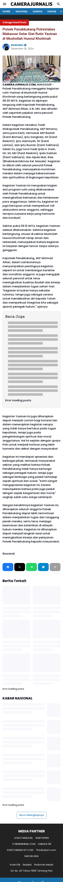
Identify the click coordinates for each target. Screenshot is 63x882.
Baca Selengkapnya (31, 815)
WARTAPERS (42, 838)
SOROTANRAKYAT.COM (20, 850)
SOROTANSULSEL (23, 838)
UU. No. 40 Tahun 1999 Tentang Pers (32, 870)
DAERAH (37, 11)
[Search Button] (58, 4)
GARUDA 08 (44, 844)
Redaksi (27, 864)
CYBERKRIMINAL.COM (23, 844)
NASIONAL (22, 11)
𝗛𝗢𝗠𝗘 (7, 11)
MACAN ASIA (31, 856)
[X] (19, 567)
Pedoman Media (43, 864)
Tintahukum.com (46, 850)
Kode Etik (15, 864)
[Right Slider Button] (59, 11)
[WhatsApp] (43, 567)
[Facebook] (8, 567)
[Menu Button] (4, 4)
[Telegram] (31, 567)
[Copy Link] (55, 567)
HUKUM (51, 11)
